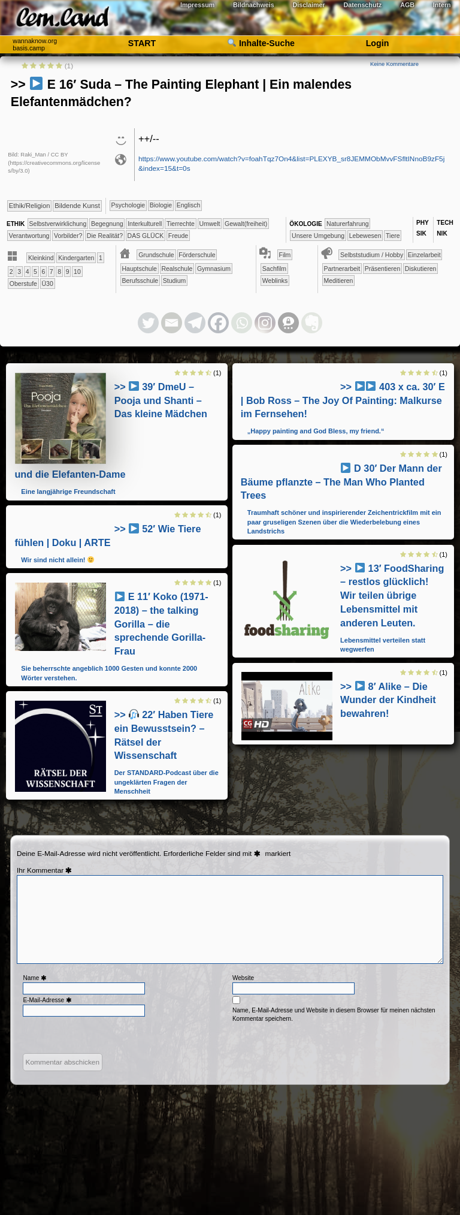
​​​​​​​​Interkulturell (145, 223)
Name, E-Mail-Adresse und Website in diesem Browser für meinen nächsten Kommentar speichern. (333, 1014)
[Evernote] (311, 322)
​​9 (67, 271)
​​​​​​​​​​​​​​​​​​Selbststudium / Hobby (371, 254)
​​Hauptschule (139, 268)
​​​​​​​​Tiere (393, 235)
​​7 (51, 271)
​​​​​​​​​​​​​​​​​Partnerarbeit (341, 268)
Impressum (197, 4)
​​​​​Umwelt (209, 223)
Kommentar (51, 870)
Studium (174, 280)
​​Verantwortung (29, 235)
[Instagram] (265, 322)
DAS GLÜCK (146, 235)
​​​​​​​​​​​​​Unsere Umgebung (318, 235)
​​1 (100, 257)
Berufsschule (140, 280)
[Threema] (288, 322)
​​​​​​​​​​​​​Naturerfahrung (347, 223)
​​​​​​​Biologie (161, 205)
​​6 (43, 271)
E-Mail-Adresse (48, 1000)
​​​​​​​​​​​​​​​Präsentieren (383, 268)
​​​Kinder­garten (76, 257)
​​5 (35, 271)
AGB (407, 4)
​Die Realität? (105, 235)
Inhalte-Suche (261, 43)
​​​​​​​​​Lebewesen (365, 235)
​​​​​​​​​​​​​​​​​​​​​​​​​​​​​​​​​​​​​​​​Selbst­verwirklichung (58, 223)
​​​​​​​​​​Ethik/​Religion (29, 205)
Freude (178, 235)
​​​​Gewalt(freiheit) (246, 223)
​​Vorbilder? (68, 235)
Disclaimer (308, 4)
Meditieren (338, 280)
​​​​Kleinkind (41, 257)
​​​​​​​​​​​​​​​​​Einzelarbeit (424, 254)
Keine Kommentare (394, 64)
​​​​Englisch (189, 205)
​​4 (27, 271)
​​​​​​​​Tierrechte (181, 223)
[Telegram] (194, 322)
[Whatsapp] (241, 322)
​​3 (19, 271)
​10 (77, 271)
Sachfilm (274, 268)
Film (285, 254)
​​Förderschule (196, 254)
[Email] (171, 322)
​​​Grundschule (156, 254)
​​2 (11, 271)
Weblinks (275, 280)
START (142, 43)
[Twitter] (148, 322)
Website (243, 978)
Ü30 (47, 283)
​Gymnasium (214, 268)
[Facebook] (218, 322)
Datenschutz (363, 4)
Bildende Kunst (77, 205)
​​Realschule (176, 268)
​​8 (59, 271)
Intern (442, 4)
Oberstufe (23, 283)
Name (36, 978)
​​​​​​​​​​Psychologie (128, 205)
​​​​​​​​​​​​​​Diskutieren (421, 268)
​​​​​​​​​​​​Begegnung (107, 223)
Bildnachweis (253, 4)
